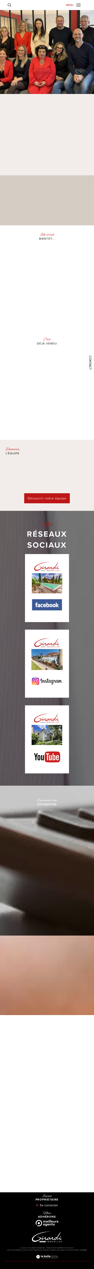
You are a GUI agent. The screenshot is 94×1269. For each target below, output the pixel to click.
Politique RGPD (72, 1250)
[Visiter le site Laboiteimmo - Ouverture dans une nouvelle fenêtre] (47, 1259)
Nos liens (60, 1250)
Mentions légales (41, 1250)
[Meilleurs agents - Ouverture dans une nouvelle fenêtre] (47, 1223)
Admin (52, 1250)
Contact (90, 363)
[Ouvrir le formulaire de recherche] (9, 5)
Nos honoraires (14, 1250)
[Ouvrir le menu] (73, 5)
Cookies (83, 1250)
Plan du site (27, 1250)
